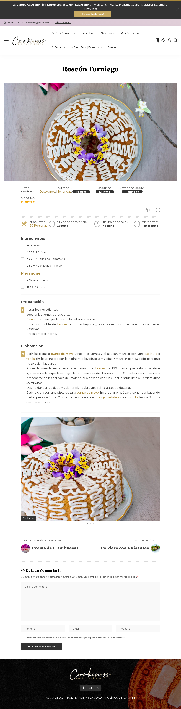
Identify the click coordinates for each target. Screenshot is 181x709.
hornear (63, 324)
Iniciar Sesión (63, 22)
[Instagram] (90, 679)
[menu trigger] (8, 40)
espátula (151, 353)
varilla (30, 358)
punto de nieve (62, 353)
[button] (157, 420)
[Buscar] (175, 40)
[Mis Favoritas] (157, 40)
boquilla (132, 397)
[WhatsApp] (97, 679)
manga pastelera (107, 397)
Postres (81, 191)
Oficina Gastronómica (115, 705)
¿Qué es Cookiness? (92, 14)
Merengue (30, 273)
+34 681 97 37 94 (14, 22)
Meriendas (63, 191)
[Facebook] (83, 679)
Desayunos (47, 191)
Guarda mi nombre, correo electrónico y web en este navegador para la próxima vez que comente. (75, 637)
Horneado (132, 191)
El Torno (104, 191)
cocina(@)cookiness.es (39, 22)
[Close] (177, 10)
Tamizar (32, 319)
